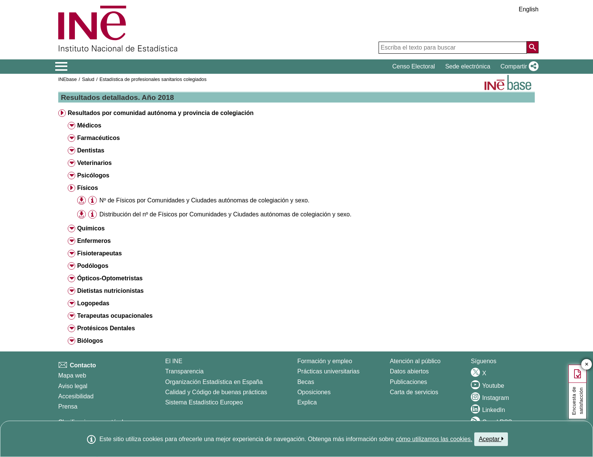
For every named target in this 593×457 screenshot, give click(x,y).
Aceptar (491, 438)
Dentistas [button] (90, 150)
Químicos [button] (91, 228)
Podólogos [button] (93, 266)
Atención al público (415, 361)
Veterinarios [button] (94, 163)
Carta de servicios (414, 392)
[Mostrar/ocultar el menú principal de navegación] (61, 66)
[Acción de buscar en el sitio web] (532, 47)
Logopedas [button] (93, 303)
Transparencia (184, 371)
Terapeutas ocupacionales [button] (115, 315)
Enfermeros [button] (94, 241)
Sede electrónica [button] (467, 66)
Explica (307, 402)
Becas (305, 382)
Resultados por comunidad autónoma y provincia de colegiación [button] (161, 113)
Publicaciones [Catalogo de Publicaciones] (408, 382)
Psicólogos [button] (93, 175)
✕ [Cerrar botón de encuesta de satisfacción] (587, 364)
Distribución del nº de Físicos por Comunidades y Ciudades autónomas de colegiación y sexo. (225, 214)
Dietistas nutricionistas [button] (110, 291)
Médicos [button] (89, 125)
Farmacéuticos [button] (98, 138)
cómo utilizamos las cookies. (434, 439)
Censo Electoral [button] (413, 66)
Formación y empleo (324, 361)
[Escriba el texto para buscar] (453, 48)
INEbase (67, 79)
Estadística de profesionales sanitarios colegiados (152, 79)
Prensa (68, 406)
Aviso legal (72, 386)
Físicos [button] (87, 188)
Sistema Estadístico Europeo (204, 402)
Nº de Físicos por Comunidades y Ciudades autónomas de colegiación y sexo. (204, 200)
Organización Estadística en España (214, 382)
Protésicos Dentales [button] (106, 328)
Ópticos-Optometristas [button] (110, 278)
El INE (173, 361)
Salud (88, 79)
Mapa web (72, 375)
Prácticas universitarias (328, 371)
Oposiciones (314, 392)
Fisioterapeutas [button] (99, 253)
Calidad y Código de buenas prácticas (216, 392)
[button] (518, 66)
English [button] (529, 9)
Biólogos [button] (90, 340)
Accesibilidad (75, 396)
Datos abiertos (409, 371)
